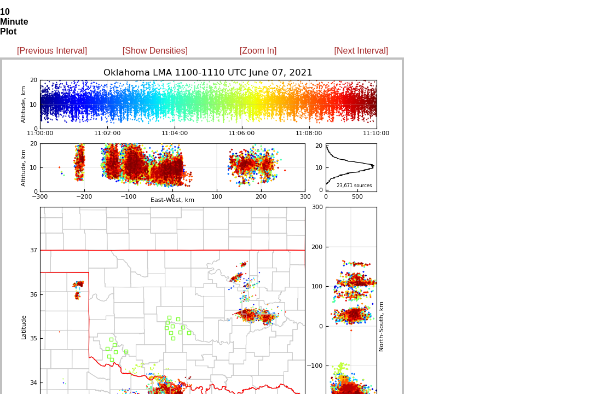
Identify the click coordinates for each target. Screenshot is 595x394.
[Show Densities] (155, 50)
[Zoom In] (258, 50)
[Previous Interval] (52, 50)
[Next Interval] (361, 50)
